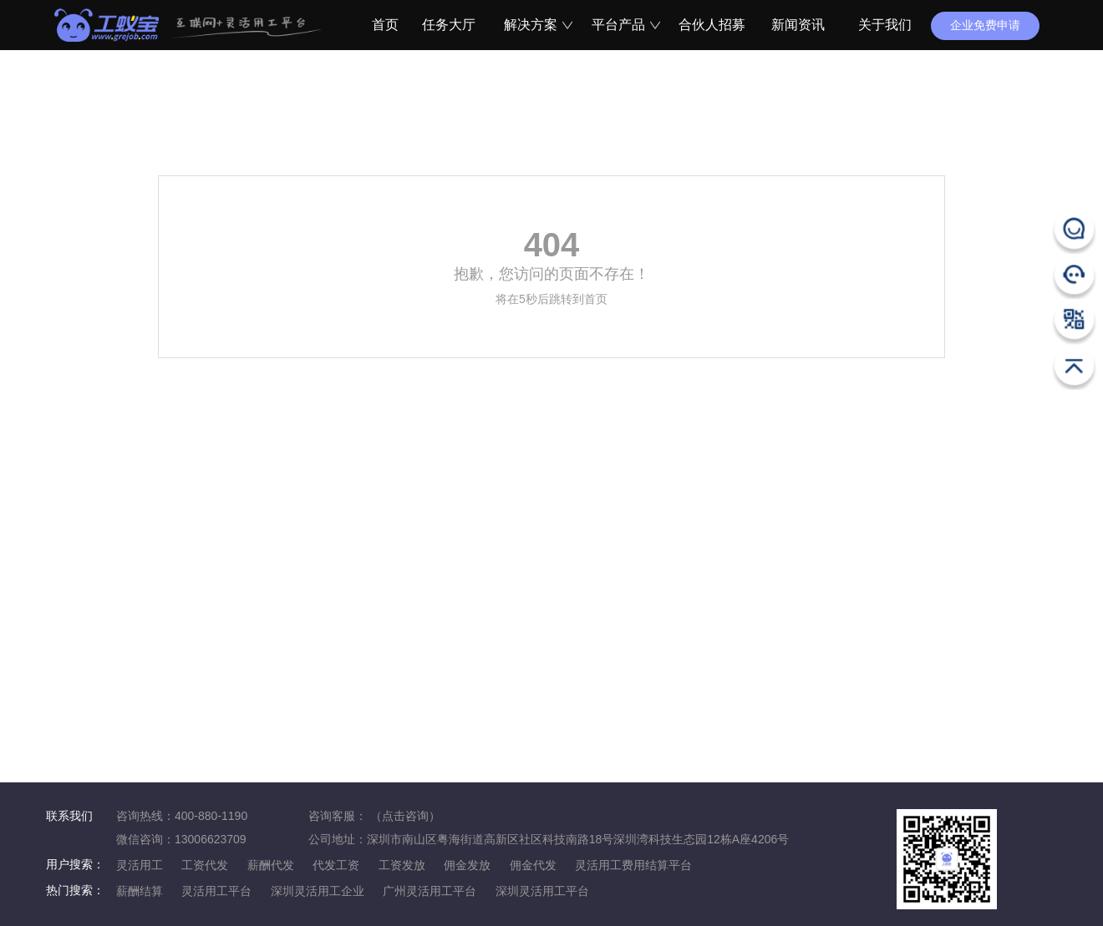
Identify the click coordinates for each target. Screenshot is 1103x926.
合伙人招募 (710, 25)
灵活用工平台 (216, 891)
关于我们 (885, 25)
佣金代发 (533, 865)
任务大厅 (448, 25)
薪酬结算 (139, 891)
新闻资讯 (798, 25)
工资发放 (402, 865)
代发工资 (336, 865)
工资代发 (204, 865)
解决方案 (535, 25)
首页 (383, 25)
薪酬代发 (270, 865)
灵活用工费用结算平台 (633, 865)
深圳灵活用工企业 (317, 891)
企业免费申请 (985, 25)
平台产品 (623, 25)
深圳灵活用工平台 (542, 891)
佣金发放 (467, 865)
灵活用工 (139, 865)
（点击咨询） (405, 815)
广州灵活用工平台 (429, 891)
